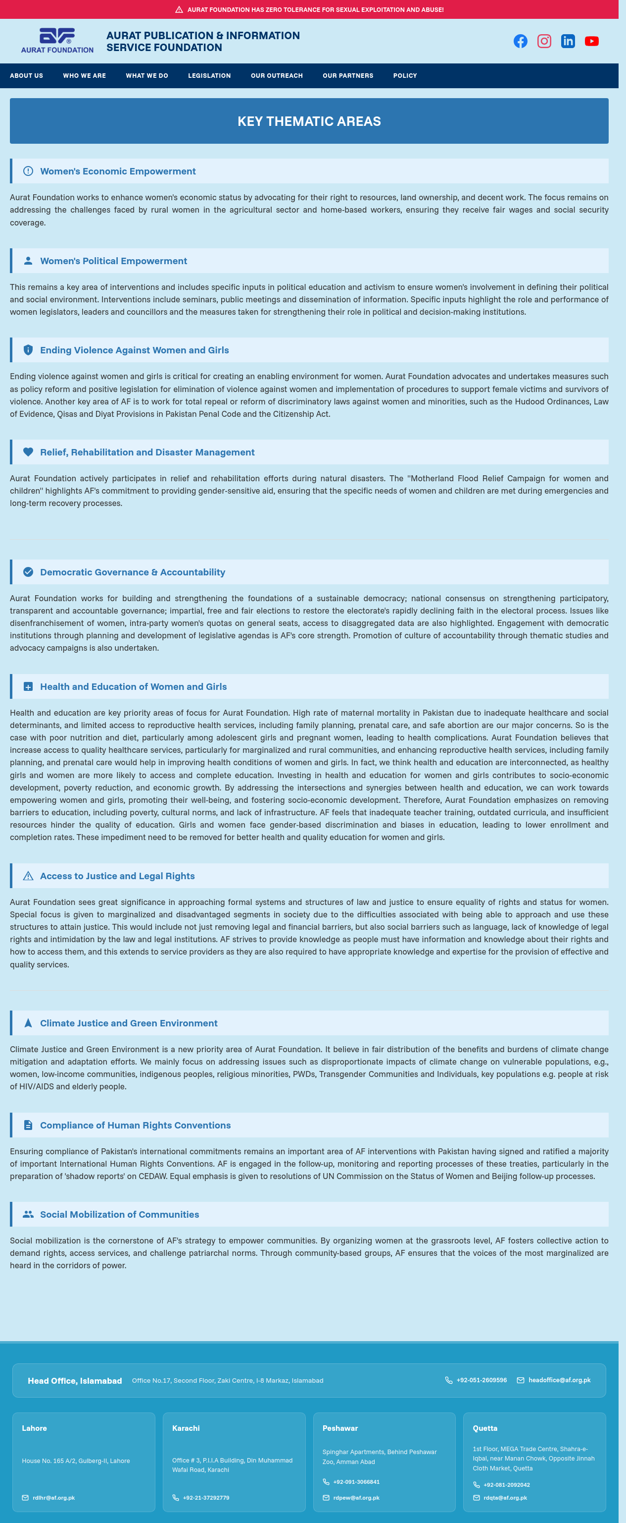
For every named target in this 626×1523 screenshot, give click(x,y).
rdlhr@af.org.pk (46, 1496)
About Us (26, 75)
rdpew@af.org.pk (349, 1496)
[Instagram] (544, 41)
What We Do (147, 75)
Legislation (209, 75)
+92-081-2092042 (500, 1483)
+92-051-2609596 (476, 1380)
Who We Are (84, 75)
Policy (405, 75)
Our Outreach (277, 75)
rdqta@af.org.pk (498, 1496)
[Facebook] (521, 41)
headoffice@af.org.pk (554, 1380)
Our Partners (348, 75)
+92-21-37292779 (199, 1496)
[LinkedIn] (568, 41)
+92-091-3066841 (350, 1480)
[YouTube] (592, 41)
